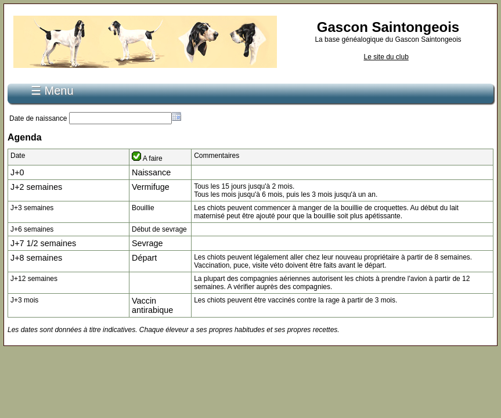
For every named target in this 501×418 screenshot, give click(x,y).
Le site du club (385, 57)
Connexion (149, 86)
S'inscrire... (100, 86)
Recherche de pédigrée (216, 86)
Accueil (57, 86)
